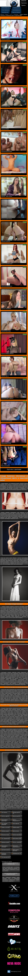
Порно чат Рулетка (16, 12)
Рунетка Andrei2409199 (6, 420)
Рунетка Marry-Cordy (6, 443)
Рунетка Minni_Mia (5, 106)
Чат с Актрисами (14, 14)
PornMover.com (16, 7)
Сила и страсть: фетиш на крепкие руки (11, 863)
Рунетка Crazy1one (5, 241)
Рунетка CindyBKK (5, 39)
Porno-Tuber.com (5, 10)
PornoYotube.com (16, 10)
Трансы (23, 5)
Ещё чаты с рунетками (14, 469)
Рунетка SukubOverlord (6, 263)
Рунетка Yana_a (5, 376)
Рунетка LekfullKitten (6, 308)
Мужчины (24, 3)
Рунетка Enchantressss (6, 286)
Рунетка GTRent (5, 128)
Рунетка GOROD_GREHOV (7, 353)
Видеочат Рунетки (4, 14)
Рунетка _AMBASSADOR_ (7, 61)
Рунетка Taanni (4, 84)
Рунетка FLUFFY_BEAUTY (7, 398)
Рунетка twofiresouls (6, 173)
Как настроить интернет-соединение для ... (11, 874)
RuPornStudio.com (5, 7)
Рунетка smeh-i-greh (6, 331)
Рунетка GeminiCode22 (6, 151)
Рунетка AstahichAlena (6, 218)
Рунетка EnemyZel (5, 465)
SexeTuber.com (5, 12)
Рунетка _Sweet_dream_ (7, 196)
